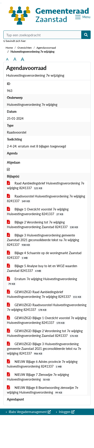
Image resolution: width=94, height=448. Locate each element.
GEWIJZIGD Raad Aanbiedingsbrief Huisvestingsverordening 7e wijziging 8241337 (45, 294)
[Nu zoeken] (86, 34)
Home (9, 47)
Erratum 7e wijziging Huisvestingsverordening (42, 281)
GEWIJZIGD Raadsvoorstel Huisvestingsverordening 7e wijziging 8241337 (46, 307)
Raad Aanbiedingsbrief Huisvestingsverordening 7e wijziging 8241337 (45, 185)
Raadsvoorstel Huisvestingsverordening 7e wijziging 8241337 (46, 198)
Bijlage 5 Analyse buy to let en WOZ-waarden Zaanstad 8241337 (42, 268)
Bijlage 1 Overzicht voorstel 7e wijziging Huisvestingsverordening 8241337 (37, 211)
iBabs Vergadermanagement (29, 412)
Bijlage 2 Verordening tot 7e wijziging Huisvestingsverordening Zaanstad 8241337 (43, 224)
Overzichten (24, 47)
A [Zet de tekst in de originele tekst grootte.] (7, 59)
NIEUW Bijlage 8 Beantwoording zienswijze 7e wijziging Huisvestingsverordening (42, 390)
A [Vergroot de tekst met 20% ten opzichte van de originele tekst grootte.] (14, 59)
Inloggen (66, 412)
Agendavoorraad (46, 47)
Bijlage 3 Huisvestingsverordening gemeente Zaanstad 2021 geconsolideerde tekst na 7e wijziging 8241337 (43, 240)
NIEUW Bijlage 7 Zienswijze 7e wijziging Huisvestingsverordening (38, 377)
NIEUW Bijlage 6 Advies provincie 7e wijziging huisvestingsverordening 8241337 (42, 364)
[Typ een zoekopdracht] (47, 34)
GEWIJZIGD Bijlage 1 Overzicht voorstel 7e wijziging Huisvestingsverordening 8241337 (46, 320)
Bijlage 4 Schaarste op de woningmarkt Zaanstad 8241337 (44, 255)
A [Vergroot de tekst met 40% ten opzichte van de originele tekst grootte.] (22, 59)
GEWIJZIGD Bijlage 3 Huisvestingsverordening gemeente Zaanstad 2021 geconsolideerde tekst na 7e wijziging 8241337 (44, 348)
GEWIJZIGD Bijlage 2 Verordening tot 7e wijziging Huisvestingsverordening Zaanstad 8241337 (45, 333)
